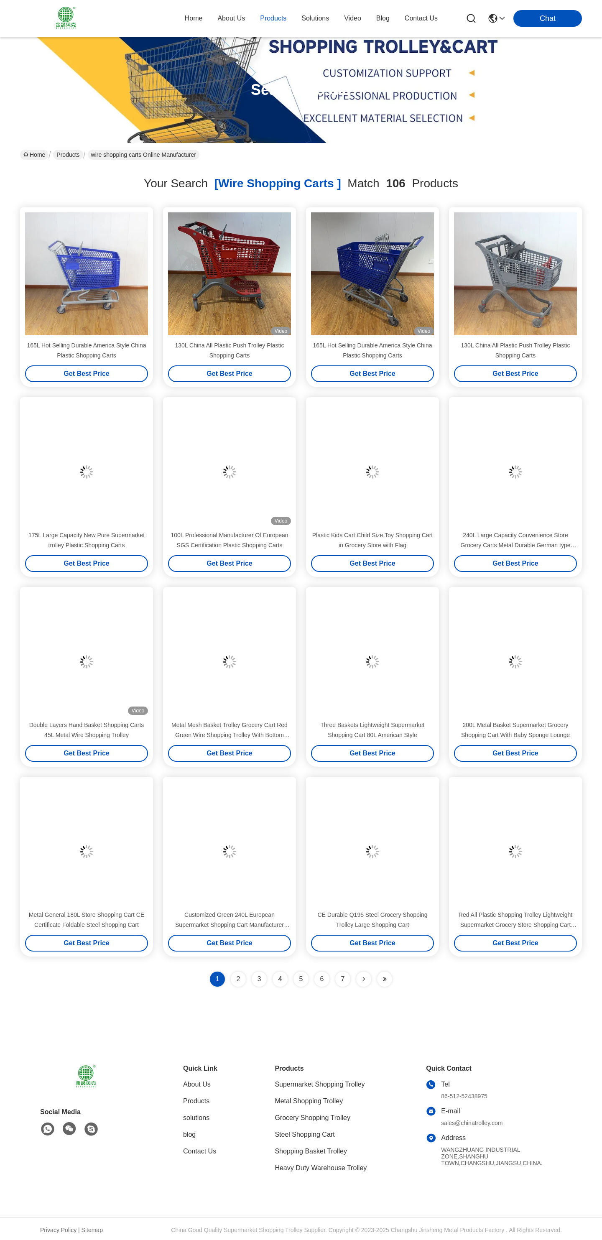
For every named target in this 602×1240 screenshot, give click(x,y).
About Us (197, 1084)
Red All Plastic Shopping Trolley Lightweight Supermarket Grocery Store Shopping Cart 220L (515, 924)
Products (67, 154)
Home (194, 18)
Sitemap (92, 1230)
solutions (315, 18)
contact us (421, 18)
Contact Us (199, 1151)
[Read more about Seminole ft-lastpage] (384, 979)
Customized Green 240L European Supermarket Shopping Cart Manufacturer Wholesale (229, 924)
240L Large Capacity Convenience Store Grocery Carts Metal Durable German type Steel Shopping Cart (516, 545)
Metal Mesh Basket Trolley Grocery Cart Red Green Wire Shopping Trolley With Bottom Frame (229, 735)
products (273, 18)
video (352, 18)
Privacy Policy (58, 1230)
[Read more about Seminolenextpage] (363, 979)
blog (383, 18)
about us (231, 18)
